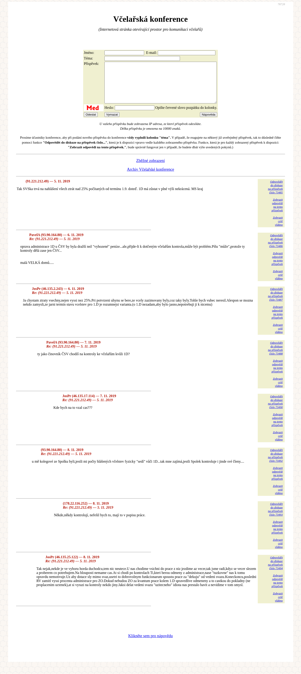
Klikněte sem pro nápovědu (150, 644)
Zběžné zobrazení (150, 168)
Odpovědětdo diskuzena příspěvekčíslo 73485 (275, 195)
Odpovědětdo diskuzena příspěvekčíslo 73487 (275, 302)
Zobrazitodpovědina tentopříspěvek (277, 213)
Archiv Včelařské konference (150, 177)
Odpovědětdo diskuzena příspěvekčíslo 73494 (275, 571)
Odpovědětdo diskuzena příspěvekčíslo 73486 (275, 249)
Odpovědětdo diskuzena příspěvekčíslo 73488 (275, 356)
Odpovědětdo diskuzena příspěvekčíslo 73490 (275, 410)
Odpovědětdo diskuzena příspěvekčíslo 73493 (275, 517)
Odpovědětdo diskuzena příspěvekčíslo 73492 (275, 463)
